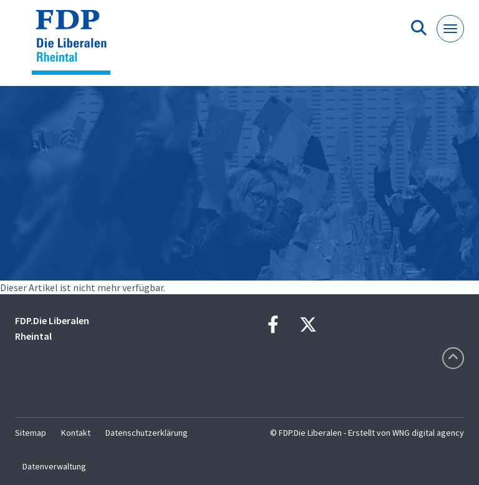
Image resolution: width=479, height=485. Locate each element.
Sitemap (30, 432)
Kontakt (75, 432)
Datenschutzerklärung (146, 432)
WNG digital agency (428, 432)
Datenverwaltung (54, 466)
